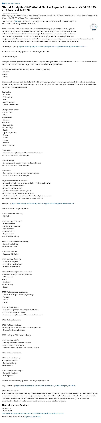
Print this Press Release (11, 3)
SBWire (17, 21)
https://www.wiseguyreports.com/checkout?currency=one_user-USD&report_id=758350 (45, 386)
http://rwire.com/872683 (33, 417)
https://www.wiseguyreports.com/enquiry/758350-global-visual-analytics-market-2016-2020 (43, 203)
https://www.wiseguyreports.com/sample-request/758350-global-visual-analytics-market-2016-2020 (52, 46)
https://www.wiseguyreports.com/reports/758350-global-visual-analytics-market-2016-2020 (33, 413)
